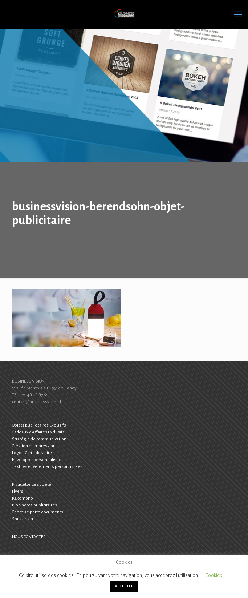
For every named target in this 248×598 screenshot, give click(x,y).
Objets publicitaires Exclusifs (39, 425)
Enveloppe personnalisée (36, 459)
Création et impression (34, 446)
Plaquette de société (31, 484)
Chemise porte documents (37, 512)
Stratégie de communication (39, 439)
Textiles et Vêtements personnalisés (47, 466)
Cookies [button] (213, 575)
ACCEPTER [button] (124, 586)
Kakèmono (22, 498)
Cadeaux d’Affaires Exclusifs (38, 432)
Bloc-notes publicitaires (34, 505)
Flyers (17, 491)
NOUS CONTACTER (29, 536)
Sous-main (22, 519)
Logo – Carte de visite (32, 452)
